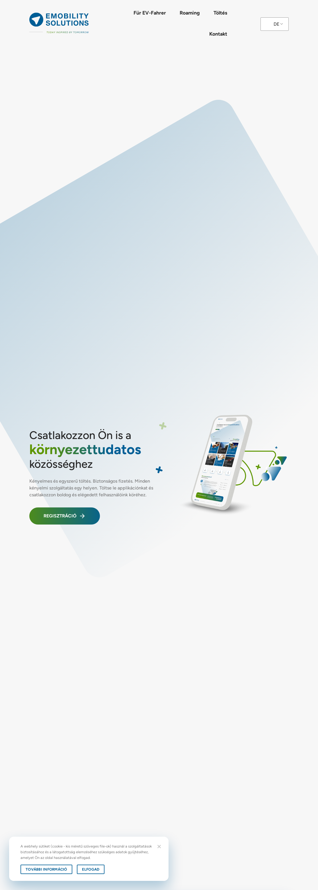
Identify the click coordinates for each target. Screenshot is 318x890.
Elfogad (91, 869)
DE (276, 24)
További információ (46, 869)
